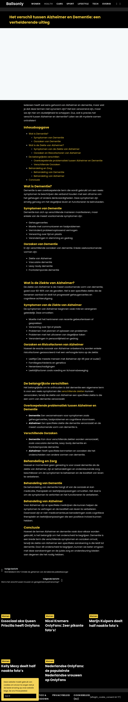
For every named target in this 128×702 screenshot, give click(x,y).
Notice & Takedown (42, 697)
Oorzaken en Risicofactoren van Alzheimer (57, 152)
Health (48, 3)
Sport (70, 3)
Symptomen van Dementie (49, 137)
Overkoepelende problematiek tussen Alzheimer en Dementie (68, 160)
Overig (106, 3)
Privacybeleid (61, 695)
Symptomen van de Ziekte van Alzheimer (57, 149)
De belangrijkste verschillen (44, 156)
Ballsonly (15, 4)
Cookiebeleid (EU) (82, 697)
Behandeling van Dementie (49, 172)
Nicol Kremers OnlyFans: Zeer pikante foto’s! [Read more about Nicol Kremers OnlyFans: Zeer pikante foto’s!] (64, 625)
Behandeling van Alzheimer (49, 176)
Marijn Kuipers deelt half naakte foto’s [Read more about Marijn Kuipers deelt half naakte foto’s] (105, 623)
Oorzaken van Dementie (47, 141)
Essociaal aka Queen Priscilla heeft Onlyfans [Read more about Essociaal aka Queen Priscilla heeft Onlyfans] (20, 623)
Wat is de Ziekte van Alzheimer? (46, 145)
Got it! (7, 696)
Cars (59, 3)
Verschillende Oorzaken (47, 164)
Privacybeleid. (21, 691)
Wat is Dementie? (38, 133)
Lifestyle (83, 3)
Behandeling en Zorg (40, 168)
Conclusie (34, 179)
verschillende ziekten (73, 391)
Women (35, 3)
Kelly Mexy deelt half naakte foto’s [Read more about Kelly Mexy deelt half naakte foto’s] (18, 668)
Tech (95, 3)
